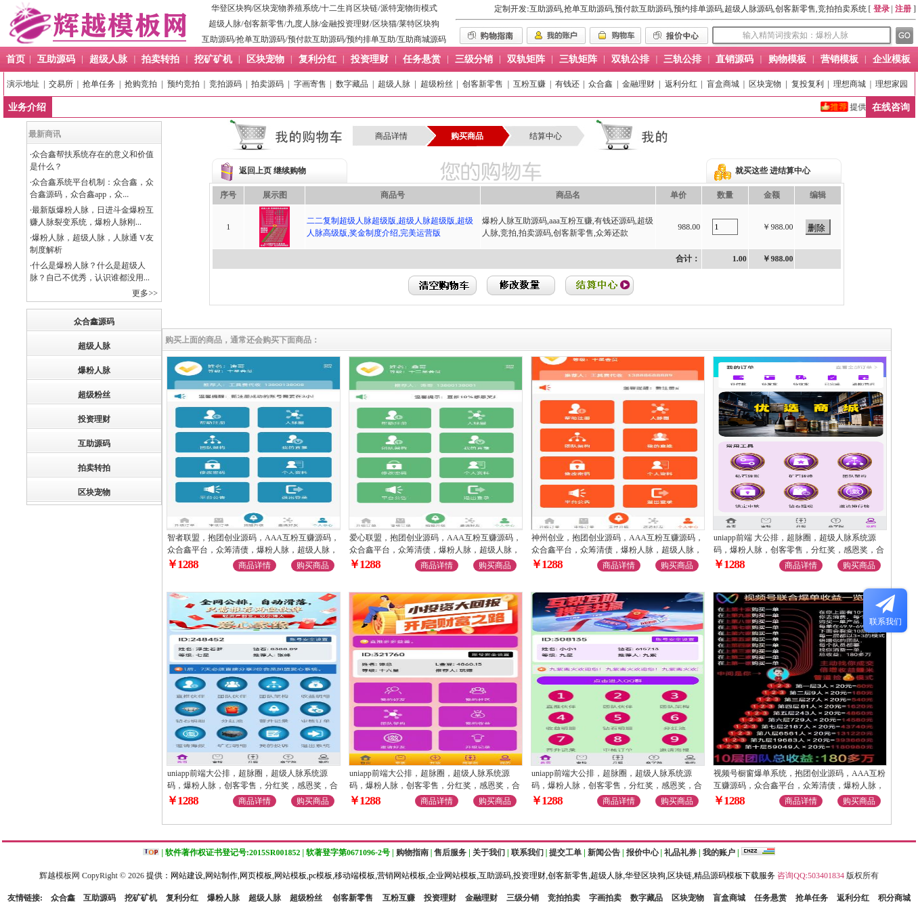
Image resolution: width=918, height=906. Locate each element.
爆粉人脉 (94, 370)
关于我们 (489, 852)
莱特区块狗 (419, 23)
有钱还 (567, 84)
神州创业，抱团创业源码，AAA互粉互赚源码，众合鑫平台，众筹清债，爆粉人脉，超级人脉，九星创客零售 (617, 550)
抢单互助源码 (260, 39)
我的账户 (719, 852)
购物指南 (412, 852)
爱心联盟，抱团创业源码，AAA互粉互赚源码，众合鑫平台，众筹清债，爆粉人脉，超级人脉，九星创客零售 (435, 550)
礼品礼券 (680, 852)
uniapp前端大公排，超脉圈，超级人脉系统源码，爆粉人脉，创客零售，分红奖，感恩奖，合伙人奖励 (252, 785)
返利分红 (681, 84)
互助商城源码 (421, 39)
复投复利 (807, 84)
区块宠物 (765, 84)
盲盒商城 (723, 84)
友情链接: (25, 898)
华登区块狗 (231, 8)
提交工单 (565, 852)
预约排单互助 (371, 39)
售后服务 (450, 852)
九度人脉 (302, 23)
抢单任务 (99, 84)
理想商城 (849, 84)
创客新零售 (264, 23)
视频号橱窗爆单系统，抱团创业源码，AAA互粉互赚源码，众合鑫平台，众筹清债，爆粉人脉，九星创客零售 (800, 785)
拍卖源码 (267, 84)
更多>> (145, 293)
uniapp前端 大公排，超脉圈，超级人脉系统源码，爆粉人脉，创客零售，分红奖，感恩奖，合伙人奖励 (799, 550)
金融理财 (638, 84)
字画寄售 (310, 84)
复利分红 (182, 898)
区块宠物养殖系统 (286, 8)
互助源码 (218, 39)
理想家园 (891, 84)
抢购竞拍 (141, 84)
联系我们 (527, 852)
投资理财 (94, 419)
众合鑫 (600, 84)
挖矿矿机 (141, 898)
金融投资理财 (345, 23)
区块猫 (384, 23)
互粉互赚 (529, 84)
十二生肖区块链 (349, 8)
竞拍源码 (225, 84)
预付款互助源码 (316, 39)
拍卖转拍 (94, 468)
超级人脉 (225, 23)
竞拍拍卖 (564, 898)
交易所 (61, 84)
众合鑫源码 (94, 321)
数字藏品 (352, 84)
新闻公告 (604, 852)
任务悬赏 (770, 898)
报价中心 (642, 852)
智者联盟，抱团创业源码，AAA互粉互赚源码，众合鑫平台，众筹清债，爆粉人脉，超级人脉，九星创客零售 (253, 550)
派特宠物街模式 (408, 8)
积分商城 (894, 898)
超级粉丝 (436, 84)
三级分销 (522, 898)
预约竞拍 (183, 84)
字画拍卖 (605, 898)
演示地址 (23, 84)
